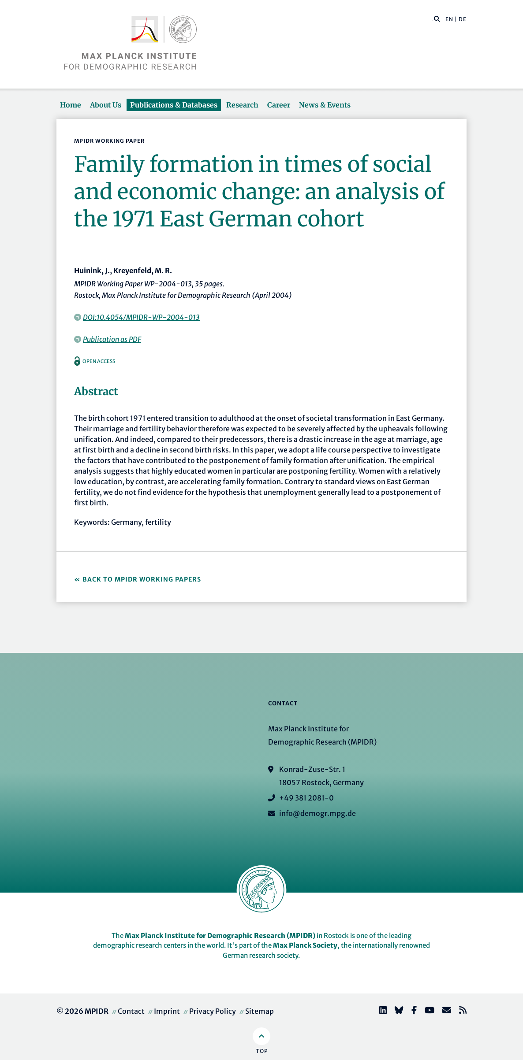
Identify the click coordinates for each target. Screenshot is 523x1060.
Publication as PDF (112, 339)
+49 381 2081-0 (306, 797)
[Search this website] (432, 19)
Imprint (167, 1011)
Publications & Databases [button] (173, 104)
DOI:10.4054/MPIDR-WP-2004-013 (141, 317)
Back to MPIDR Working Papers (141, 579)
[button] (437, 18)
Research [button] (242, 104)
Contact (131, 1011)
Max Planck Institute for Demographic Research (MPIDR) (220, 935)
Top (262, 1051)
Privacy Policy (212, 1011)
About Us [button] (105, 104)
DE (463, 19)
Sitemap (259, 1011)
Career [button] (278, 104)
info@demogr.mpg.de (317, 813)
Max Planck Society (305, 945)
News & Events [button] (325, 104)
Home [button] (70, 104)
